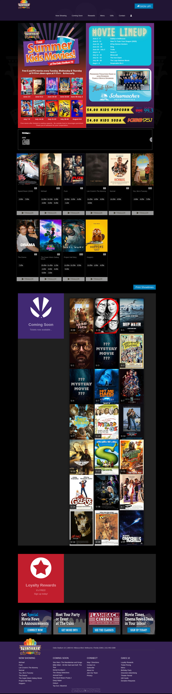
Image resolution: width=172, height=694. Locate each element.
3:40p (50, 269)
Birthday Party (126, 671)
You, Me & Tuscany (26, 673)
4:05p (102, 265)
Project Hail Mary (25, 681)
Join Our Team (92, 673)
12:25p (73, 265)
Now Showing (61, 16)
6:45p (56, 203)
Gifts (112, 16)
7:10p (67, 203)
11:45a (50, 265)
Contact (122, 16)
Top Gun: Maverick (60, 686)
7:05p (148, 199)
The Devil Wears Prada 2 (62, 678)
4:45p (79, 199)
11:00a (43, 199)
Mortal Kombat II (59, 670)
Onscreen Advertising (129, 673)
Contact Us (91, 665)
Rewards (91, 16)
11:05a (89, 265)
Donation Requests (128, 681)
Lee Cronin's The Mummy (28, 668)
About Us (90, 671)
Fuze (21, 665)
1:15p (56, 265)
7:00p (27, 199)
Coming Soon (77, 16)
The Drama (23, 676)
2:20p (73, 199)
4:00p (102, 199)
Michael (22, 663)
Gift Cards (125, 679)
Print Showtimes (144, 287)
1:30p (96, 265)
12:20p (112, 199)
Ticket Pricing (126, 665)
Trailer (27, 213)
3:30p (44, 203)
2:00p (21, 199)
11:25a (89, 199)
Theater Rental (126, 676)
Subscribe (90, 668)
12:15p (50, 199)
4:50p (119, 199)
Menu (102, 16)
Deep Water (57, 681)
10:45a (43, 265)
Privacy (89, 676)
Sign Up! (144, 6)
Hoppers (22, 684)
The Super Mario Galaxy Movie (30, 679)
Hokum (55, 684)
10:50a (66, 199)
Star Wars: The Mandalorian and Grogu (67, 663)
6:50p (90, 203)
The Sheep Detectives (61, 673)
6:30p (67, 269)
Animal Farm (57, 676)
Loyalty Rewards (127, 663)
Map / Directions (93, 663)
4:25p (142, 199)
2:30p (56, 199)
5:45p (50, 203)
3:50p (79, 265)
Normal (21, 671)
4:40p (56, 269)
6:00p (44, 273)
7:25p (21, 265)
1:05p (96, 199)
